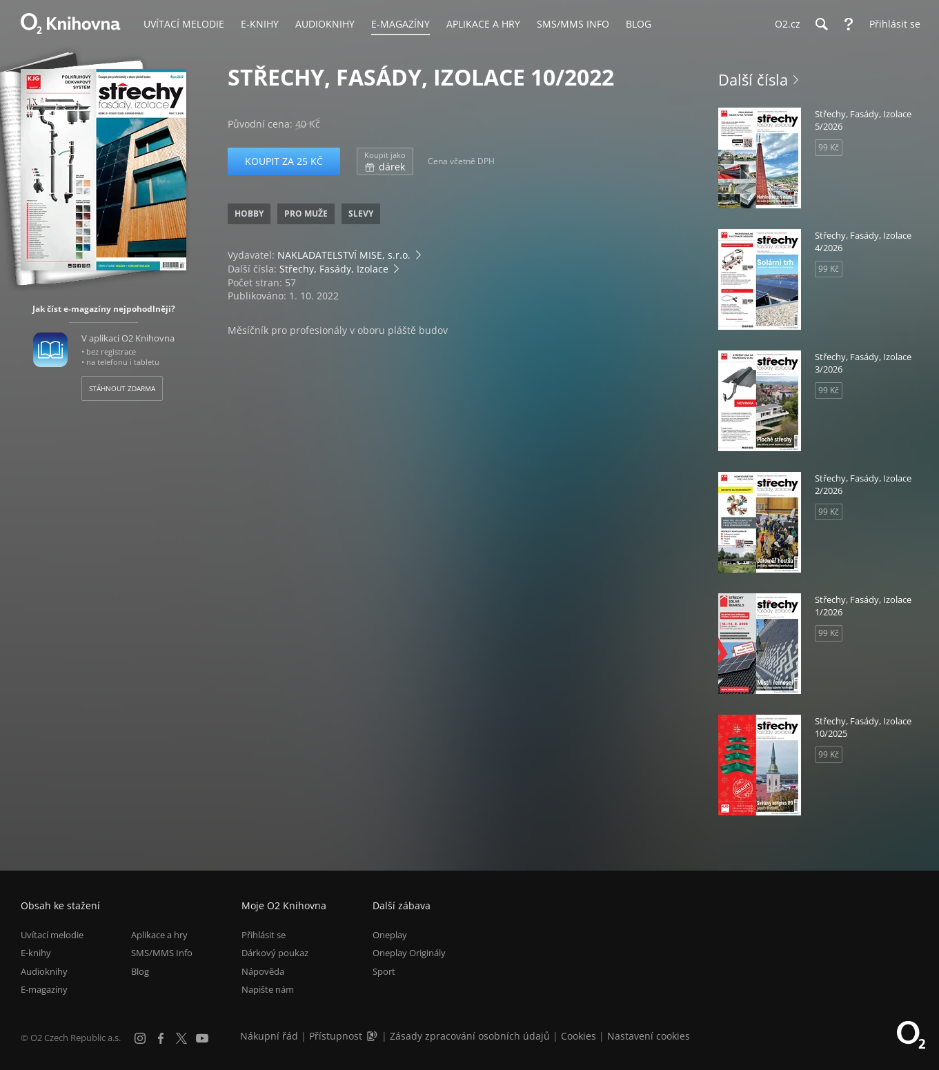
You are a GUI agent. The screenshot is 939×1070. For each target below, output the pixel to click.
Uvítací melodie (52, 935)
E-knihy (36, 953)
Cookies (578, 1035)
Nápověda (262, 971)
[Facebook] (160, 1038)
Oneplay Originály (409, 953)
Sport (384, 971)
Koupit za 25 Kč (284, 161)
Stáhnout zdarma (122, 388)
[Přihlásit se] (891, 24)
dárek (385, 161)
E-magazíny (44, 989)
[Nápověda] (848, 24)
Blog (140, 971)
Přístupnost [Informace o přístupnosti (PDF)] (335, 1035)
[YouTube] (202, 1038)
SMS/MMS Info (161, 953)
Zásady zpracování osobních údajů (470, 1035)
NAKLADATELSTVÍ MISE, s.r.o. (344, 254)
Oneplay (390, 935)
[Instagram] (140, 1038)
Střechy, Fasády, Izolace (333, 268)
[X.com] (181, 1038)
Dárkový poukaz (274, 953)
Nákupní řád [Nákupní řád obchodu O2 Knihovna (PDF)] (269, 1035)
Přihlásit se (263, 935)
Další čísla (753, 79)
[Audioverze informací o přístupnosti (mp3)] (373, 1036)
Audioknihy (44, 971)
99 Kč (828, 147)
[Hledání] (821, 24)
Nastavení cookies (648, 1035)
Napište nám (267, 989)
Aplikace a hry (159, 935)
